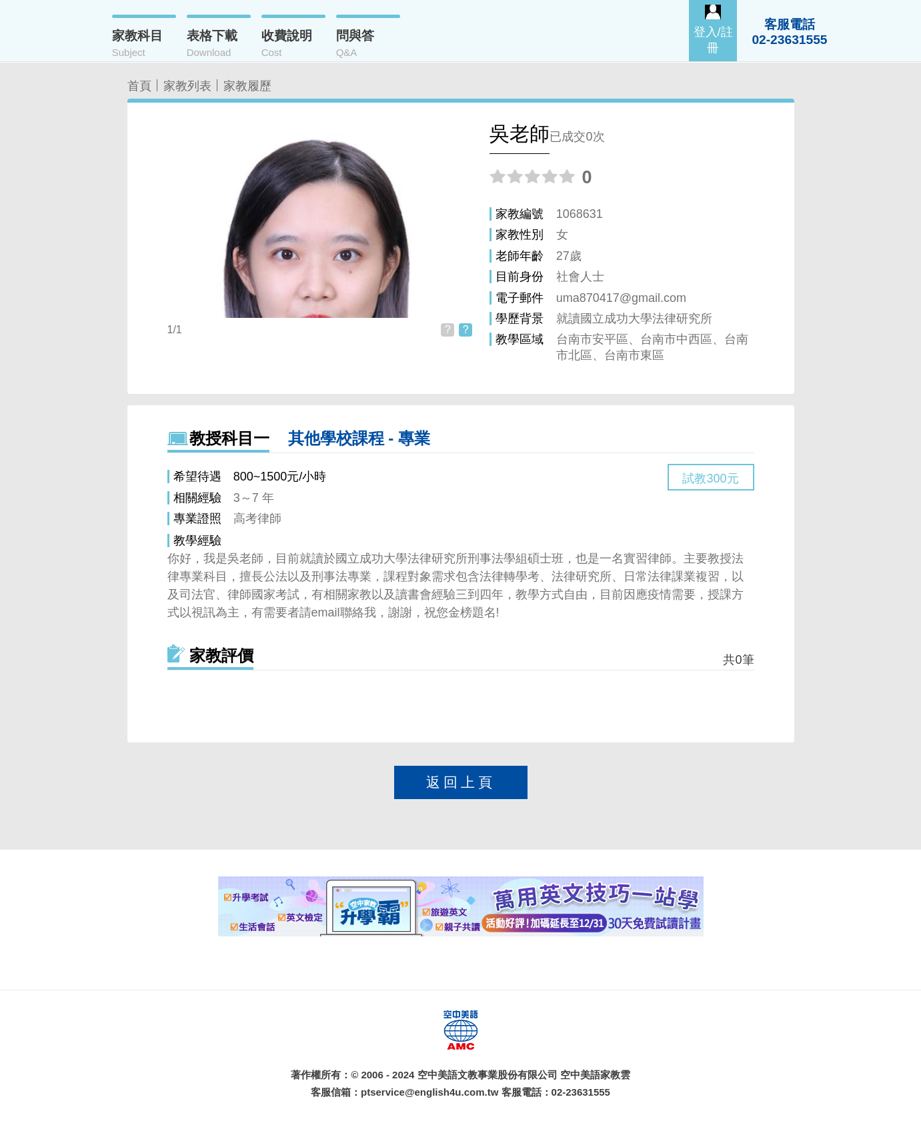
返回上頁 (461, 782)
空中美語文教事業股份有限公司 (487, 1074)
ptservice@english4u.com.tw (429, 1092)
